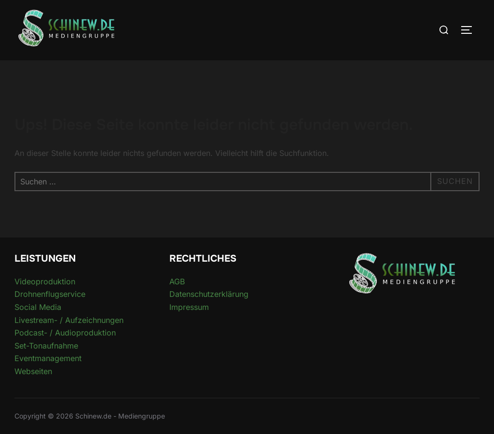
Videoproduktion (44, 281)
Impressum (189, 307)
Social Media (37, 307)
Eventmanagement (48, 358)
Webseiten (33, 371)
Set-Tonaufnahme (46, 345)
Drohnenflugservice (49, 294)
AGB (177, 281)
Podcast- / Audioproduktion (65, 332)
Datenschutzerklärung (208, 294)
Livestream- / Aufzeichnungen (69, 320)
